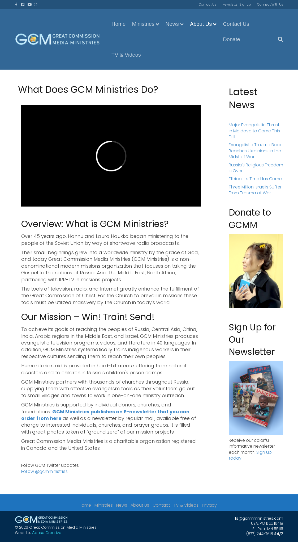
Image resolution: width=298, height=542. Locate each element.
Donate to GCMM (250, 218)
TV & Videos (126, 55)
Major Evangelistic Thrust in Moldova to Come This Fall (254, 131)
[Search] (279, 39)
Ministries (143, 24)
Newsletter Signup (236, 4)
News (172, 24)
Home (118, 24)
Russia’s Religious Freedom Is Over (256, 168)
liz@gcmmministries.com (259, 518)
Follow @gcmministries (44, 471)
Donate (231, 39)
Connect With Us (270, 4)
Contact (161, 505)
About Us (201, 24)
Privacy (209, 505)
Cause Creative (46, 532)
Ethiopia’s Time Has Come (255, 179)
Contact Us (207, 4)
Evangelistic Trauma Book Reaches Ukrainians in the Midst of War (255, 151)
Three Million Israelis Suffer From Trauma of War (255, 190)
